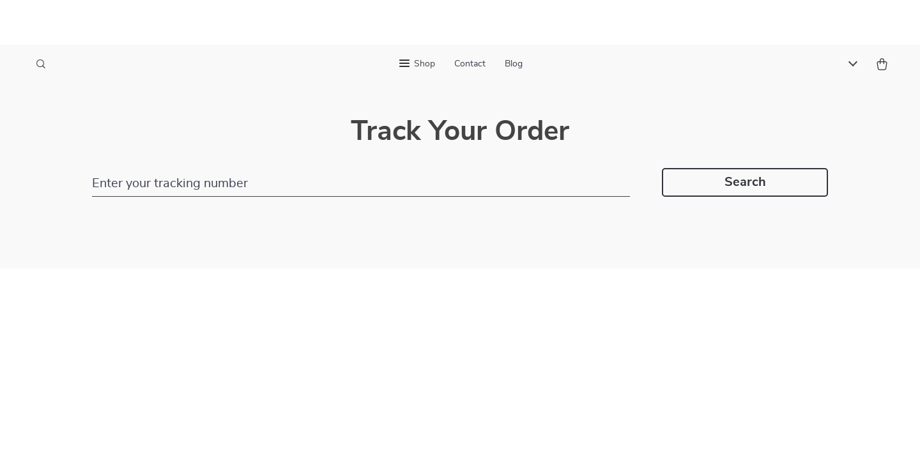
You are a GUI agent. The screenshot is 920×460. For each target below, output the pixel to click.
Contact (470, 63)
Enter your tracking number (170, 183)
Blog (514, 63)
